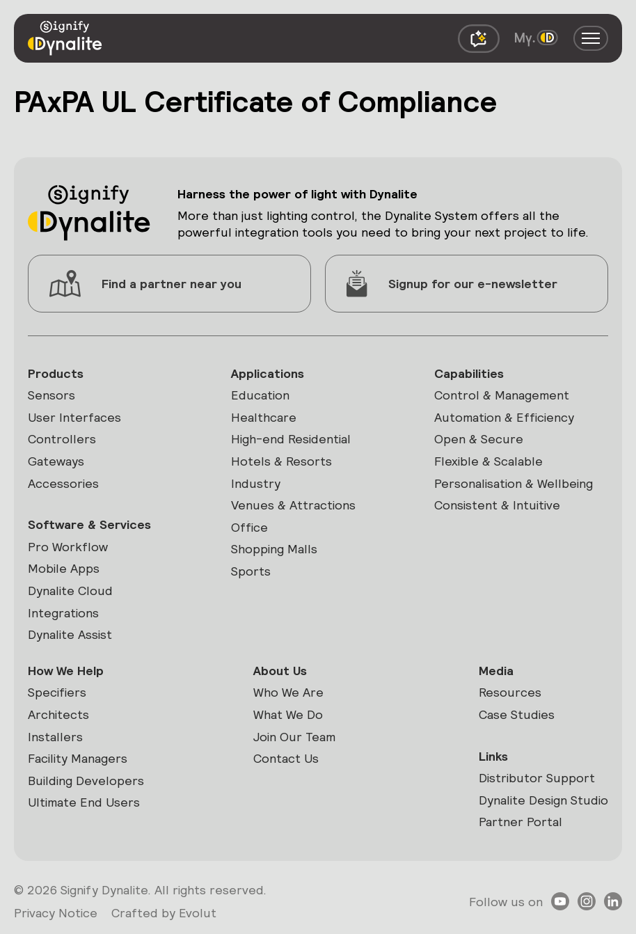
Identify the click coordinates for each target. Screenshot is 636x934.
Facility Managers (77, 758)
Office (249, 527)
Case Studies (517, 714)
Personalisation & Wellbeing (513, 483)
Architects (58, 714)
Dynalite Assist (70, 634)
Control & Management (501, 395)
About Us (280, 671)
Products (56, 373)
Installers (55, 737)
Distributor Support (537, 778)
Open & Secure (478, 439)
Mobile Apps (64, 568)
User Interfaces (74, 417)
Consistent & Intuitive (497, 505)
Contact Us (286, 758)
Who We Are (288, 692)
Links (493, 756)
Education (260, 395)
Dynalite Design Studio (543, 800)
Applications (267, 373)
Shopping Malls (274, 549)
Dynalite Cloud (70, 591)
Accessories (63, 483)
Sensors (51, 395)
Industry (255, 483)
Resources (510, 692)
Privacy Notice (55, 913)
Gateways (56, 461)
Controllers (62, 439)
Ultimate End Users (84, 802)
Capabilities (469, 373)
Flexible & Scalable (488, 461)
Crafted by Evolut (163, 913)
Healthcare (263, 417)
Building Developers (86, 781)
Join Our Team (294, 737)
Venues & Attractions (293, 505)
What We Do (288, 714)
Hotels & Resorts (281, 461)
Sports (251, 571)
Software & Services (89, 524)
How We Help (66, 671)
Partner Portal (520, 822)
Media (496, 671)
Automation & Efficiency (504, 417)
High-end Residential (291, 439)
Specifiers (57, 692)
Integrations (63, 613)
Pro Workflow (68, 547)
